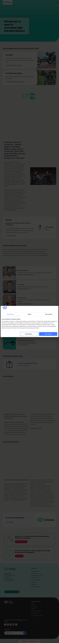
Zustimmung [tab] (10, 314)
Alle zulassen (48, 334)
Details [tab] (29, 314)
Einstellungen (29, 334)
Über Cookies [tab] (48, 314)
